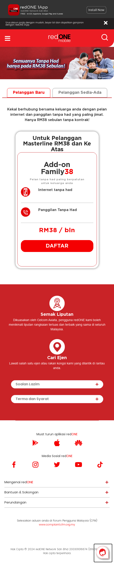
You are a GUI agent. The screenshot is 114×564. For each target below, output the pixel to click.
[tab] (28, 92)
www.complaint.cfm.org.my (57, 524)
